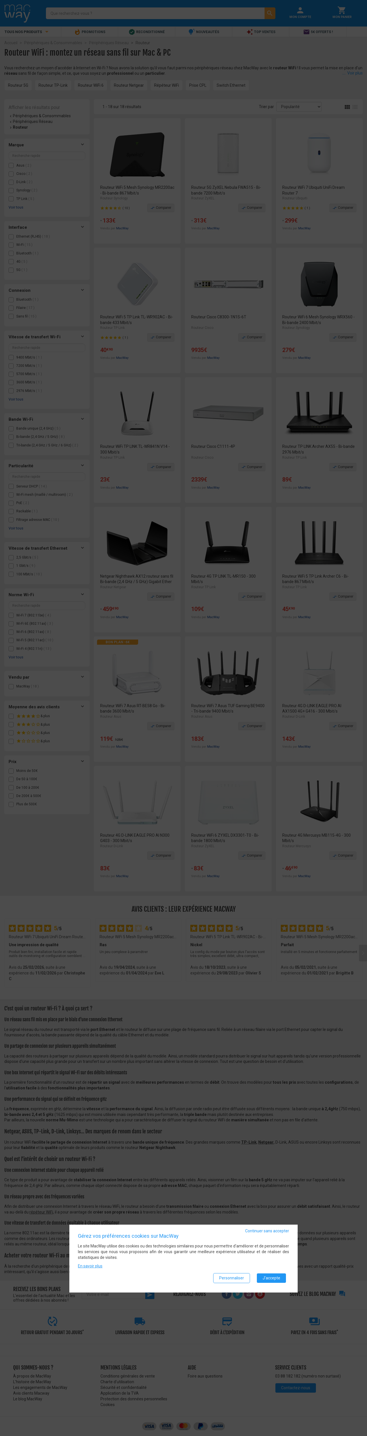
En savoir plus (90, 1267)
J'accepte (271, 1279)
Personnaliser (231, 1279)
